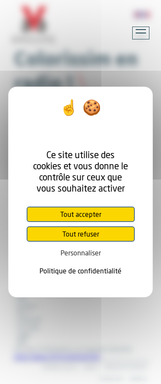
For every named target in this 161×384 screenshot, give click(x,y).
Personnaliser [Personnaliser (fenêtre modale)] (81, 253)
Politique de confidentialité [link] (80, 271)
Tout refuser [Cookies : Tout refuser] (80, 234)
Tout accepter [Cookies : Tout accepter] (80, 214)
